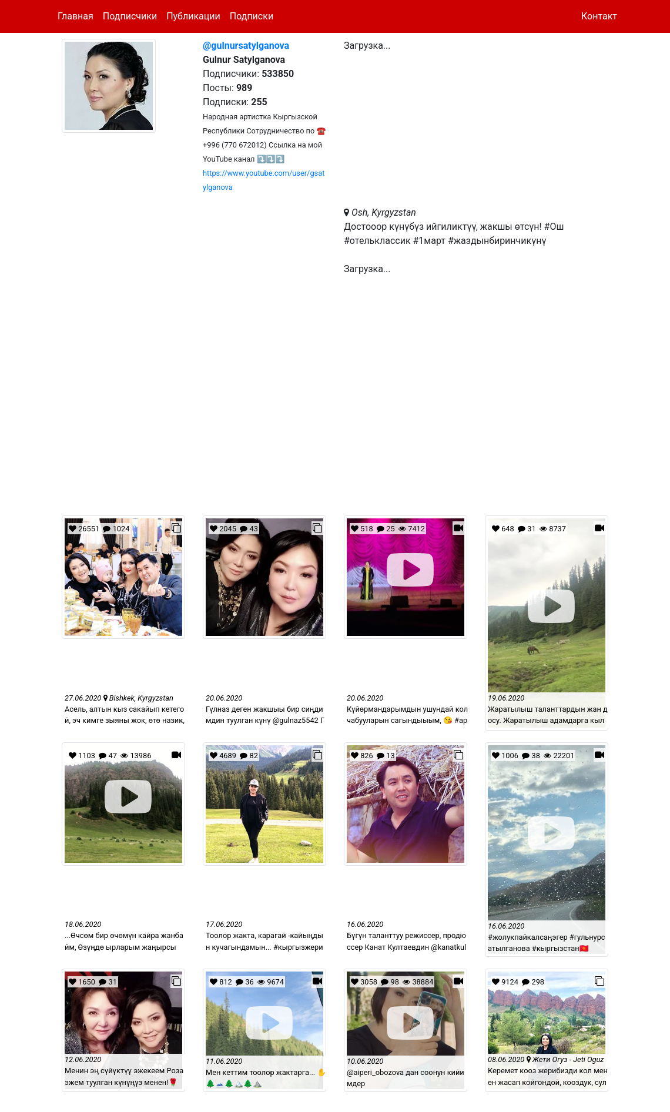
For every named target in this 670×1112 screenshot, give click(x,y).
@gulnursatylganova (246, 45)
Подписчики (130, 16)
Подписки (251, 16)
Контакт (599, 16)
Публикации (193, 16)
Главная (75, 16)
